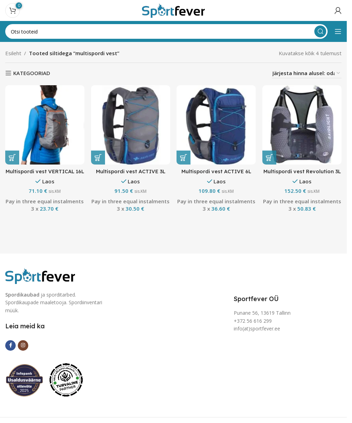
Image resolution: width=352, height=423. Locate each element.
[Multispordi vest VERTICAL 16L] (44, 124)
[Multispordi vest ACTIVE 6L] (216, 124)
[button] (12, 157)
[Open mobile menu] (338, 31)
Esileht (13, 53)
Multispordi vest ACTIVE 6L (216, 171)
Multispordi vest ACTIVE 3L (131, 171)
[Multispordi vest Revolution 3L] (302, 124)
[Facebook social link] (10, 345)
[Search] (166, 31)
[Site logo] (173, 9)
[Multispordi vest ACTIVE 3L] (130, 124)
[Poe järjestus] (307, 73)
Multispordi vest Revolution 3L (302, 171)
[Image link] (40, 274)
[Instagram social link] (23, 345)
